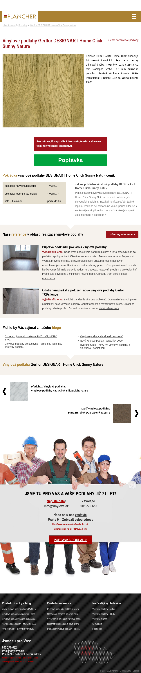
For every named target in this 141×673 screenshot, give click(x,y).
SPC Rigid (97, 623)
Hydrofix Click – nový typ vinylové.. (18, 628)
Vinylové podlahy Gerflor (103, 608)
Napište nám (56, 501)
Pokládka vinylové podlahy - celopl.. (63, 628)
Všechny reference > (122, 234)
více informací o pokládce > (90, 214)
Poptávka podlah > (70, 540)
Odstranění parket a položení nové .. (63, 613)
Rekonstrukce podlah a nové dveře (63, 623)
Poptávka (70, 160)
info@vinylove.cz (56, 506)
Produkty (23, 25)
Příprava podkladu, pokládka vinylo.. (63, 608)
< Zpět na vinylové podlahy (123, 40)
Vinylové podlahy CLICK (103, 613)
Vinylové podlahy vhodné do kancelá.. (19, 618)
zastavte (81, 515)
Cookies (136, 670)
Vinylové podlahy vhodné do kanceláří (101, 336)
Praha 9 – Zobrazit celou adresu (70, 519)
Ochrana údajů (125, 670)
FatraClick (97, 628)
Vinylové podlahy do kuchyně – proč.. (19, 613)
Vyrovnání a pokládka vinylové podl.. (64, 618)
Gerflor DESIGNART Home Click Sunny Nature (53, 25)
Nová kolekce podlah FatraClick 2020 (101, 340)
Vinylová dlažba (99, 618)
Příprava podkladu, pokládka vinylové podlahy (74, 247)
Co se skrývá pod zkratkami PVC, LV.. (19, 608)
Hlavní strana (9, 25)
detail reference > (109, 308)
